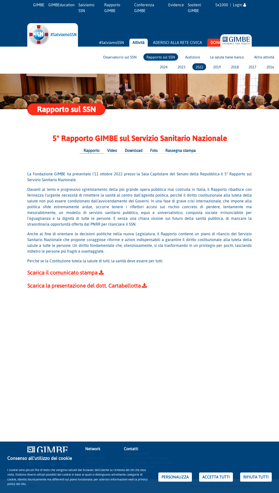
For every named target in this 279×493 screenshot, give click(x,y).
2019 (217, 66)
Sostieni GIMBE (194, 7)
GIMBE (38, 4)
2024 (163, 66)
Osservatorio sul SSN (120, 57)
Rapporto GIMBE (112, 7)
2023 (181, 66)
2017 (252, 66)
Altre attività (264, 57)
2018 (235, 66)
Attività (139, 42)
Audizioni (192, 57)
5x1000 (221, 4)
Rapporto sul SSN (160, 57)
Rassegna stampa (180, 150)
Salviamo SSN (86, 7)
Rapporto (91, 150)
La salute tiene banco (227, 57)
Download (133, 150)
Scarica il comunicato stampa (65, 272)
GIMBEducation (61, 4)
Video (112, 150)
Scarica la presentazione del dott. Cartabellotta (87, 285)
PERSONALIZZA (175, 477)
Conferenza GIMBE (144, 7)
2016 (270, 66)
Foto (154, 150)
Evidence (176, 4)
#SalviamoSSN (111, 42)
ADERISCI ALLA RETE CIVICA (177, 42)
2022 (199, 66)
